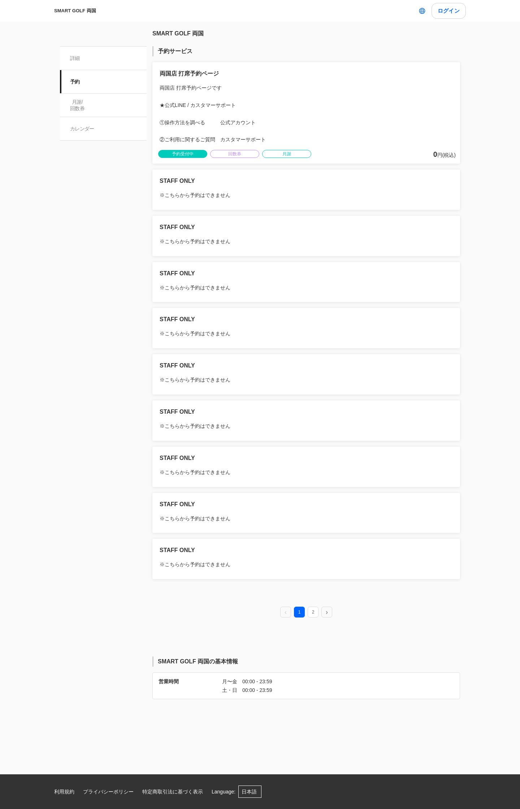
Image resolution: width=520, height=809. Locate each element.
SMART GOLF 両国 (75, 10)
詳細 (75, 58)
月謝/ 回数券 (77, 105)
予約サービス (175, 51)
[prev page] (286, 612)
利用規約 (64, 792)
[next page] (327, 612)
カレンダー (82, 129)
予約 (75, 82)
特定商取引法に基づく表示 (172, 792)
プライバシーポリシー (108, 792)
